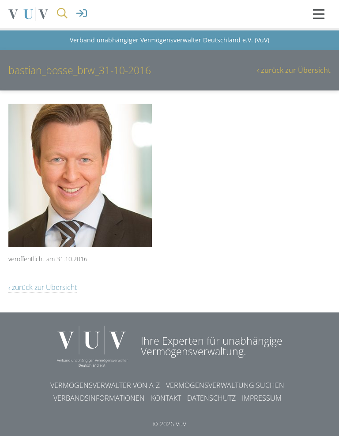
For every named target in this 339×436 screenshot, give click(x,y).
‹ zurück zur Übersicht (294, 70)
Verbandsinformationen (99, 398)
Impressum (262, 398)
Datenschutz (211, 398)
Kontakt (166, 398)
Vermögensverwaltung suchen (225, 385)
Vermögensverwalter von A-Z (105, 385)
